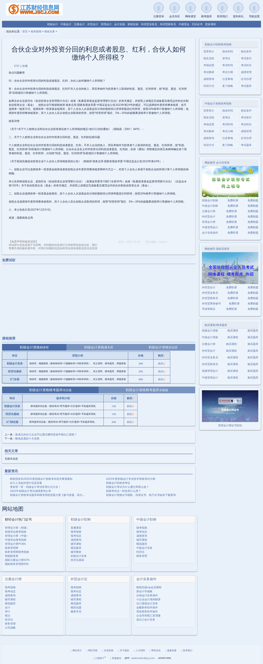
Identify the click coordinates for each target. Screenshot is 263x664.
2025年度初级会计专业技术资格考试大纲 (130, 479)
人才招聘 (139, 650)
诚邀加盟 (170, 650)
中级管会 (184, 24)
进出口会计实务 (145, 619)
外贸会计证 (79, 579)
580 (141, 379)
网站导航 (92, 650)
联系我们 (186, 650)
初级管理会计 (210, 371)
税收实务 (49, 31)
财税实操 (133, 24)
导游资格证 (208, 309)
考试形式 (246, 58)
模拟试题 (76, 607)
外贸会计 (92, 24)
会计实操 (119, 24)
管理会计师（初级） (17, 527)
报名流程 (208, 58)
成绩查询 (76, 540)
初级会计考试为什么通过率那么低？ (127, 487)
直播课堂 (76, 527)
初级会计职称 (81, 519)
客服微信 (115, 658)
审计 (7, 611)
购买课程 (232, 330)
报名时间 (227, 51)
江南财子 (99, 658)
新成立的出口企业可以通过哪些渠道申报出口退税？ (46, 434)
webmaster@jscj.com (143, 658)
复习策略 (227, 86)
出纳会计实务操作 (147, 595)
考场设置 (208, 65)
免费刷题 (253, 200)
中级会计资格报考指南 (218, 103)
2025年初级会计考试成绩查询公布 (30, 491)
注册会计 (79, 24)
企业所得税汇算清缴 (148, 615)
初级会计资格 (210, 330)
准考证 (226, 58)
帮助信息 (155, 650)
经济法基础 (77, 560)
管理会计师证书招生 (230, 425)
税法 (7, 615)
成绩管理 (246, 72)
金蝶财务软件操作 (147, 607)
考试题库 (246, 86)
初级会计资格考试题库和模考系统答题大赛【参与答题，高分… (47, 495)
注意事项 (227, 79)
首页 (25, 31)
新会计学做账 (144, 591)
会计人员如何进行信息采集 (26, 483)
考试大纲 (227, 72)
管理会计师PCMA (15, 544)
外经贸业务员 (149, 24)
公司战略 (10, 627)
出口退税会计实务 (147, 603)
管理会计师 (208, 222)
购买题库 (253, 330)
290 (141, 363)
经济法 (140, 552)
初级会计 (52, 24)
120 (114, 406)
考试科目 (246, 65)
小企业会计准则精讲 (148, 599)
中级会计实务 (144, 548)
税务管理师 (11, 548)
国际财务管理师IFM (16, 564)
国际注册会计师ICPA (17, 560)
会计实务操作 (146, 579)
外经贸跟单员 (168, 24)
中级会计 (66, 24)
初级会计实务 (79, 556)
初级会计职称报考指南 (218, 44)
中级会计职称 (146, 519)
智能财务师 (11, 556)
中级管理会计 (210, 227)
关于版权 (123, 650)
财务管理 (141, 556)
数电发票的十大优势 (27, 438)
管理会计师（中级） (17, 536)
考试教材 (208, 72)
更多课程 (210, 24)
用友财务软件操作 (147, 611)
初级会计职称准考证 (118, 483)
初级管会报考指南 (15, 532)
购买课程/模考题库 (216, 325)
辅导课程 (76, 544)
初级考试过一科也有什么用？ (123, 491)
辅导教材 (76, 552)
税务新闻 (36, 31)
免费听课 (232, 200)
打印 (16, 66)
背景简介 (208, 51)
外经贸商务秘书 (211, 303)
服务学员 (76, 611)
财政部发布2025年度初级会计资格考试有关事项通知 (41, 479)
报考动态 (76, 536)
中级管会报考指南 (15, 540)
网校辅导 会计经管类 (217, 162)
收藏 (25, 66)
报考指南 (76, 532)
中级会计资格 (210, 337)
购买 (161, 363)
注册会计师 (13, 579)
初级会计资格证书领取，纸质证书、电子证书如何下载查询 (141, 495)
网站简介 (76, 650)
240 (114, 422)
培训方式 (208, 86)
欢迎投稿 (107, 650)
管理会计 (106, 24)
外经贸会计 (208, 216)
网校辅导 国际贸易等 (217, 249)
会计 (7, 607)
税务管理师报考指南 (17, 552)
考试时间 (227, 65)
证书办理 (246, 79)
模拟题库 (76, 548)
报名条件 (246, 51)
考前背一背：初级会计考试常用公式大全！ (35, 487)
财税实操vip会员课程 (149, 587)
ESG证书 (197, 24)
